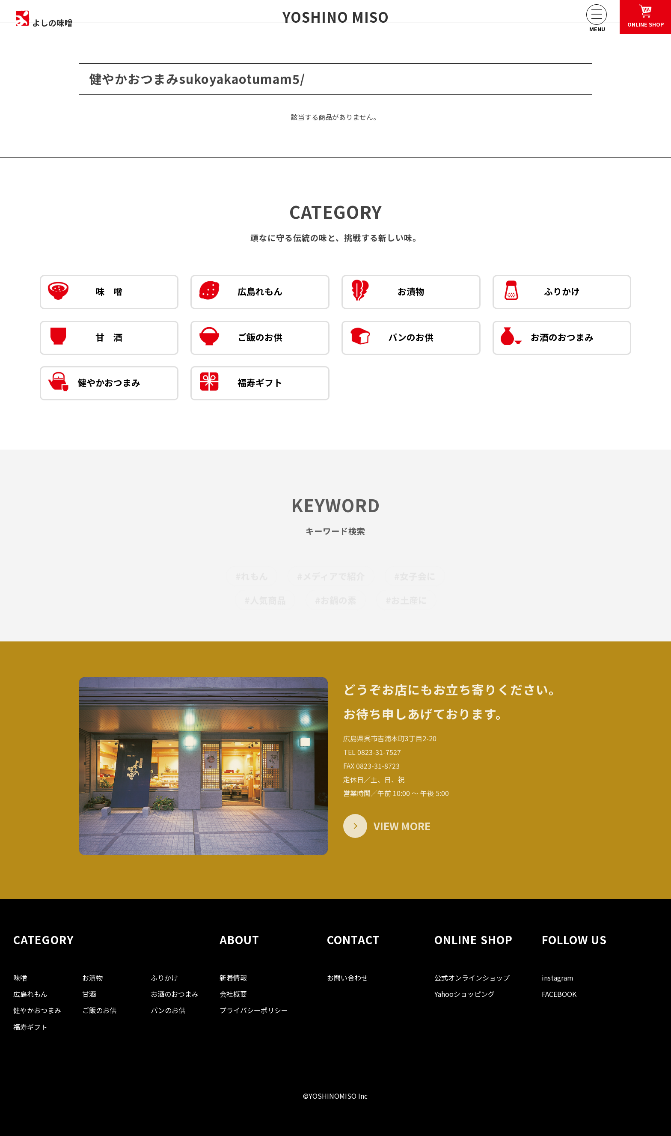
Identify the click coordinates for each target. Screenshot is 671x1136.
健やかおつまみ (94, 383)
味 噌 (85, 292)
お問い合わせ (347, 977)
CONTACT (353, 939)
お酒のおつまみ (547, 338)
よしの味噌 (57, 18)
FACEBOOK (559, 994)
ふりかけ (540, 292)
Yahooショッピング (464, 994)
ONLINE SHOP (473, 939)
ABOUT (239, 939)
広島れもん (240, 292)
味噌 (20, 977)
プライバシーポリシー (254, 1010)
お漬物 (387, 292)
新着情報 (233, 977)
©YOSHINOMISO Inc (335, 1096)
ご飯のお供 (240, 338)
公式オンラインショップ (472, 977)
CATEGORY (43, 939)
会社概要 (233, 994)
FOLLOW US (574, 939)
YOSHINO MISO (335, 17)
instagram (557, 977)
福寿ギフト (240, 383)
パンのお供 (391, 338)
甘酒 (89, 994)
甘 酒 (85, 338)
